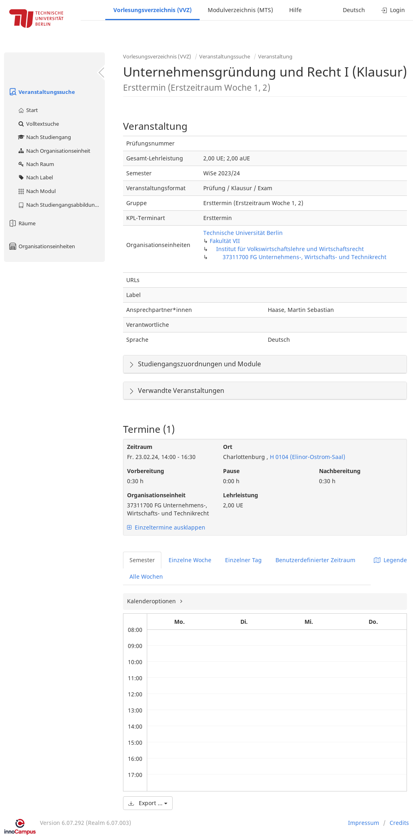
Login (393, 10)
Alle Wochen (146, 576)
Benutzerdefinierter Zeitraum (315, 560)
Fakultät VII (225, 241)
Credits (399, 823)
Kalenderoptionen (152, 601)
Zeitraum (139, 447)
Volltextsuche (38, 123)
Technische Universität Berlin (243, 233)
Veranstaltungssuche (41, 92)
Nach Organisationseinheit (53, 150)
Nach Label (35, 177)
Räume (21, 223)
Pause (231, 471)
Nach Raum (35, 164)
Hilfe (295, 10)
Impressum (363, 823)
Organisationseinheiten (41, 246)
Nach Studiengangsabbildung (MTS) (61, 204)
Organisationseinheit (156, 495)
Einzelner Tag (243, 560)
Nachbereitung (340, 471)
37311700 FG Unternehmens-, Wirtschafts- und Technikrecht (304, 257)
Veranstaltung (275, 56)
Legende (390, 560)
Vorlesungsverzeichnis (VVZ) (152, 10)
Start (27, 110)
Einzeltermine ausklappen (166, 527)
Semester (142, 560)
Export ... (147, 803)
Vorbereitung (145, 471)
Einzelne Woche (190, 560)
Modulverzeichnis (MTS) (240, 10)
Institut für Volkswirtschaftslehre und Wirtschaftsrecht (290, 249)
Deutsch (354, 10)
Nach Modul (36, 191)
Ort (227, 447)
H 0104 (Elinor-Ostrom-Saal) (306, 457)
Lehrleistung (240, 495)
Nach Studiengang (44, 137)
